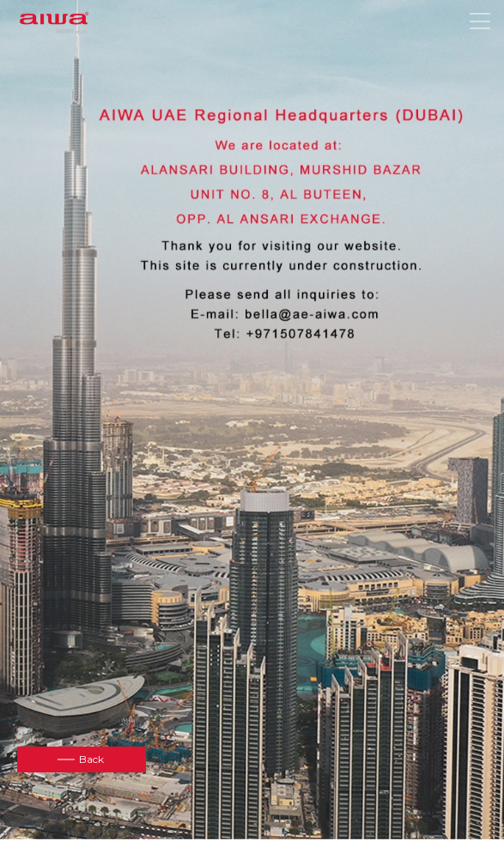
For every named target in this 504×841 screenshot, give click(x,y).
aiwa (54, 24)
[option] (252, 419)
